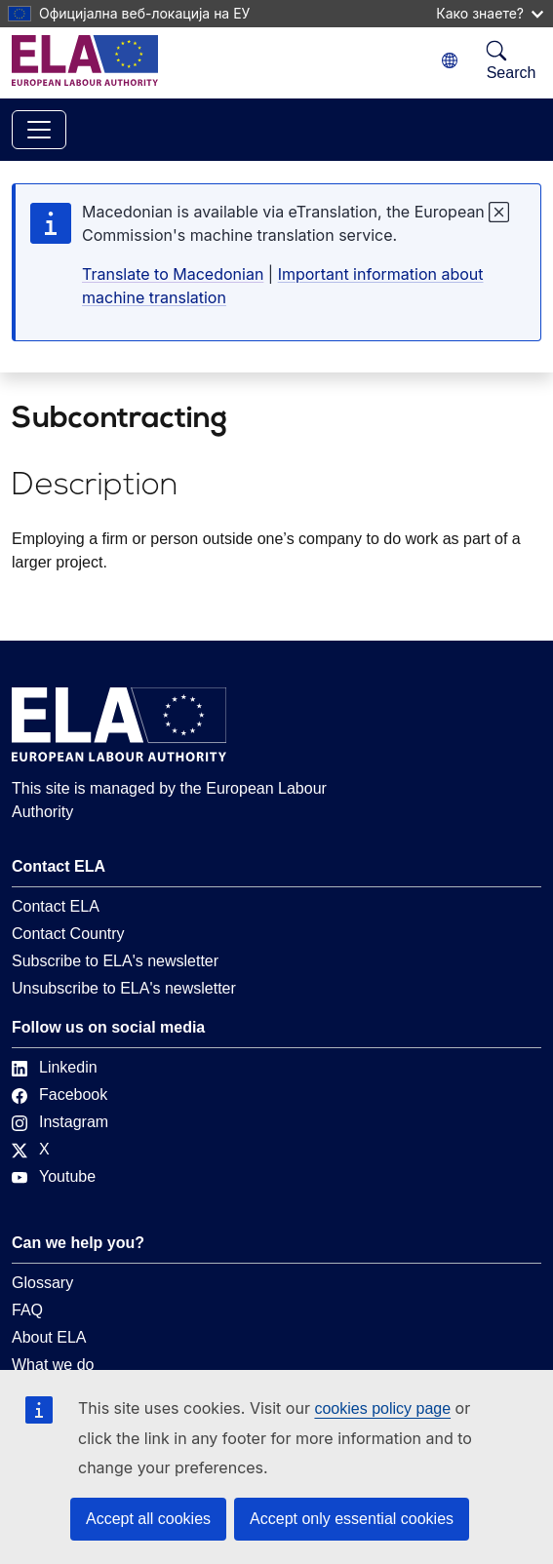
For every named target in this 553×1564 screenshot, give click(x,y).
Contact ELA (55, 906)
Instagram (60, 1122)
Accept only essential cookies (352, 1518)
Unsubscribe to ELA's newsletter (124, 988)
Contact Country (68, 933)
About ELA (49, 1337)
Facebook (59, 1094)
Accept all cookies (148, 1518)
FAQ (27, 1310)
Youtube (54, 1176)
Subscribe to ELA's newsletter (115, 961)
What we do (53, 1364)
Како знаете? (489, 13)
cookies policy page (382, 1408)
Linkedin (55, 1067)
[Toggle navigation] (39, 129)
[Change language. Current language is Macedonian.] (449, 61)
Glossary (42, 1282)
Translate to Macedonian (172, 274)
